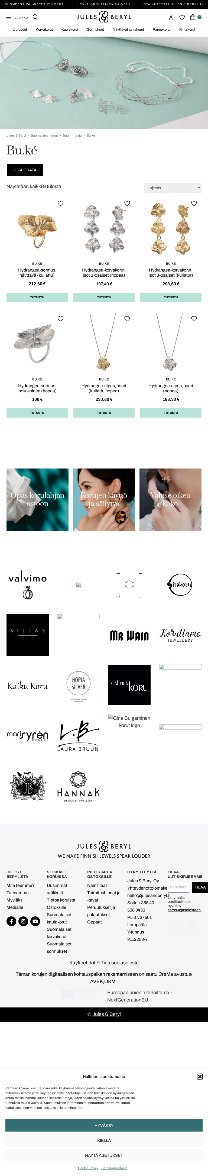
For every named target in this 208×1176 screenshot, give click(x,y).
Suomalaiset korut (44, 135)
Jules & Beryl (16, 135)
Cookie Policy (88, 1168)
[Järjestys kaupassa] (173, 188)
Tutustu (37, 297)
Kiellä (104, 1140)
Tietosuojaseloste (114, 1168)
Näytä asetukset (104, 1155)
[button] (200, 1076)
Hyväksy (104, 1125)
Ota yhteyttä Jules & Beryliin (174, 4)
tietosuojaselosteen (184, 1042)
